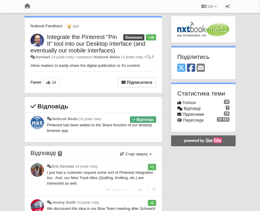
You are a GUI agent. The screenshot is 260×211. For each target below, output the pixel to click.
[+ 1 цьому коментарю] (140, 190)
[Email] (201, 68)
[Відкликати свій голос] (147, 190)
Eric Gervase (63, 166)
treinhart (43, 57)
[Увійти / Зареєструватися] (227, 6)
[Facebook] (191, 68)
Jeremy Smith (64, 202)
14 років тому (90, 119)
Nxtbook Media (107, 57)
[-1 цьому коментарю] (154, 190)
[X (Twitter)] (181, 68)
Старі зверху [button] (136, 154)
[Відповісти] (117, 190)
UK (209, 6)
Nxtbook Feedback (46, 26)
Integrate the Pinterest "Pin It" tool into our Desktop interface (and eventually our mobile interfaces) (88, 44)
